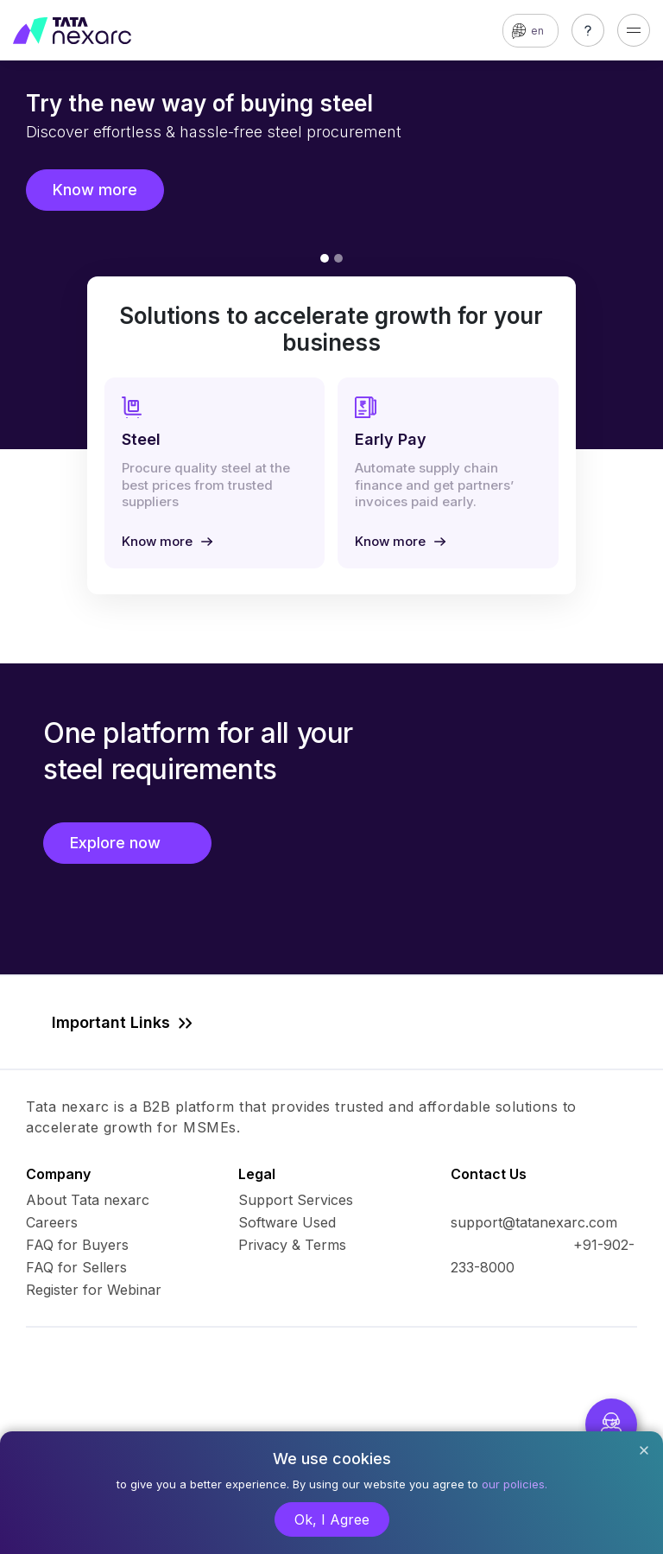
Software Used (287, 1222)
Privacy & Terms (292, 1244)
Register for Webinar (93, 1289)
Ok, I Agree (331, 1519)
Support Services (295, 1199)
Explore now (127, 843)
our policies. (514, 1484)
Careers (52, 1222)
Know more (95, 190)
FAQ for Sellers (76, 1267)
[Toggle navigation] (633, 30)
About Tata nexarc (87, 1199)
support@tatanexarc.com (534, 1222)
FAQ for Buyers (77, 1244)
